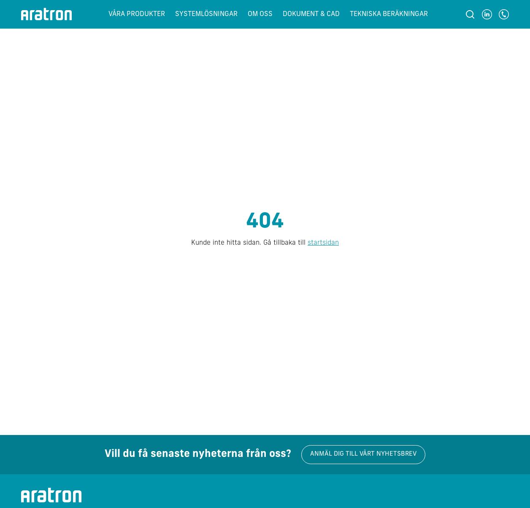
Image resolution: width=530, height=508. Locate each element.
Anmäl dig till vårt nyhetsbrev (363, 454)
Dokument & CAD (311, 14)
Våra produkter (136, 14)
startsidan (323, 243)
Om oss (260, 14)
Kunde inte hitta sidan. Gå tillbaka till (265, 243)
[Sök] (470, 14)
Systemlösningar (206, 14)
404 (265, 222)
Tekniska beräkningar (389, 14)
